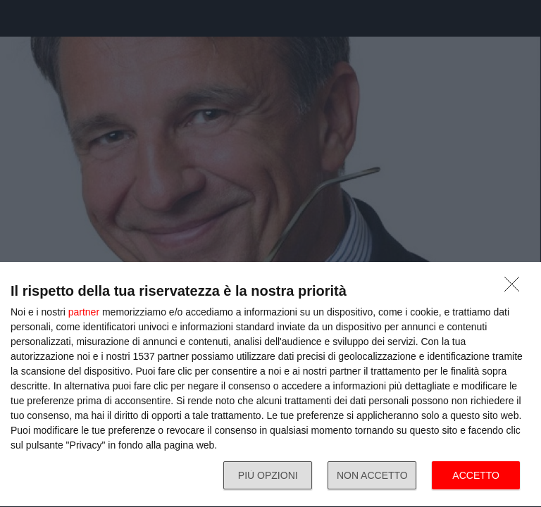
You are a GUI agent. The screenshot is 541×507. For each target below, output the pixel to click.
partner (83, 312)
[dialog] (270, 385)
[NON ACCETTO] (515, 288)
